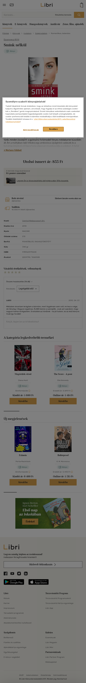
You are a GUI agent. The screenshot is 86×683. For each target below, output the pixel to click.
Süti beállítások (31, 130)
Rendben (53, 129)
